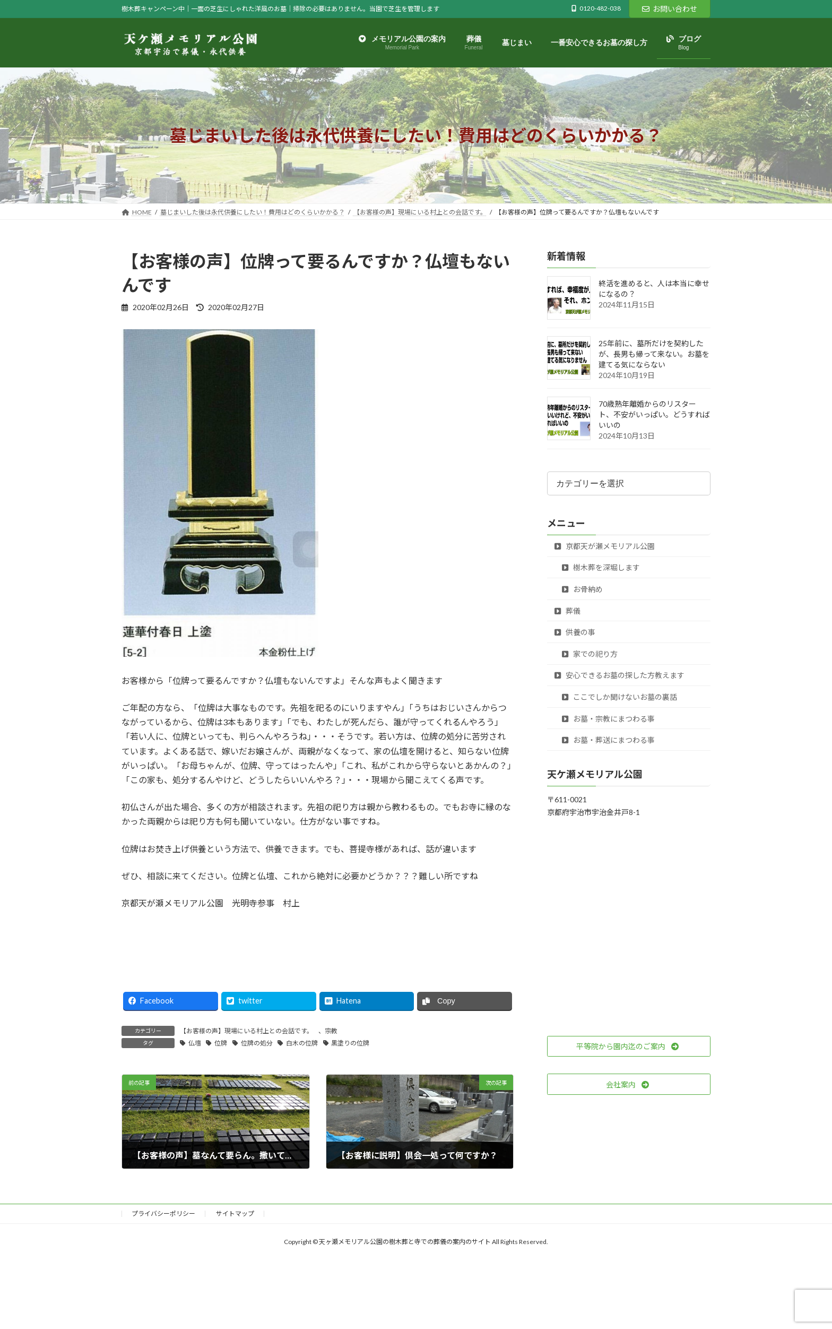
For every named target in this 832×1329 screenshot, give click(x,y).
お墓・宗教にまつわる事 (608, 718)
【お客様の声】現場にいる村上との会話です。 (246, 1031)
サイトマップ (235, 1213)
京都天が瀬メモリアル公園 (604, 546)
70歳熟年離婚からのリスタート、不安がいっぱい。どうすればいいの (654, 415)
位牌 (220, 1043)
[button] (628, 1046)
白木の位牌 (302, 1043)
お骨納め (582, 589)
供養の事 (574, 632)
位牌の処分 (257, 1043)
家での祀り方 (590, 653)
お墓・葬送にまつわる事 (608, 740)
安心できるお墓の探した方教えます (619, 675)
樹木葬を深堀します (601, 567)
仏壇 (194, 1043)
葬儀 (567, 610)
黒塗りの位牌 (350, 1043)
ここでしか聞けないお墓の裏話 (619, 696)
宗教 (331, 1031)
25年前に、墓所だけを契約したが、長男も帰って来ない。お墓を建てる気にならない (654, 354)
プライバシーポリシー (163, 1213)
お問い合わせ (669, 8)
